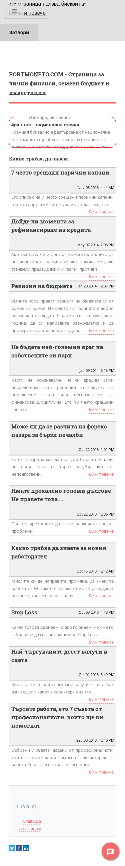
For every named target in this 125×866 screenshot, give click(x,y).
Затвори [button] (19, 32)
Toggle (14, 12)
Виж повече (101, 212)
